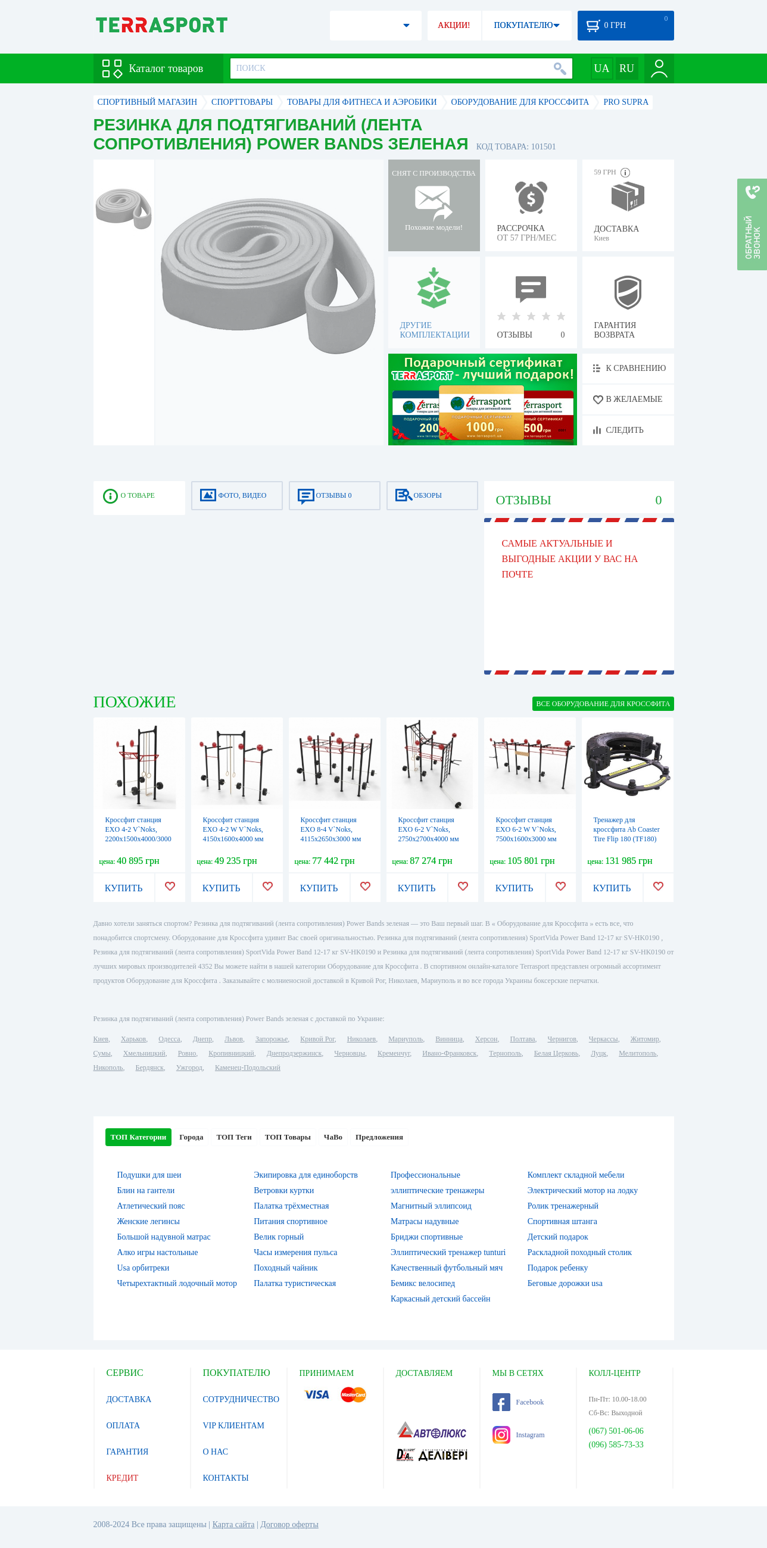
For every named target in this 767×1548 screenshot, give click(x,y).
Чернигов (562, 1039)
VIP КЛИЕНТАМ (234, 1425)
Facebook (518, 1402)
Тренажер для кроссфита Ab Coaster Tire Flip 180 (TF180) (627, 829)
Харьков (133, 1039)
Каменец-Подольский (247, 1067)
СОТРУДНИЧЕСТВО (241, 1399)
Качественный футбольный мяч (447, 1267)
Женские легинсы (148, 1221)
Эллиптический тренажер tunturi (448, 1252)
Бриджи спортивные (427, 1236)
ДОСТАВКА (129, 1399)
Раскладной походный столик (580, 1252)
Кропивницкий (231, 1053)
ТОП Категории (139, 1136)
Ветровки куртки (284, 1190)
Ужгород (189, 1067)
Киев (100, 1039)
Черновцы (349, 1053)
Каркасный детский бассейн (441, 1298)
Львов (234, 1039)
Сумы (102, 1053)
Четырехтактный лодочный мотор (177, 1283)
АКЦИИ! (454, 25)
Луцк (598, 1053)
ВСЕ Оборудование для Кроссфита (603, 704)
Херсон (486, 1039)
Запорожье (271, 1039)
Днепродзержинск (294, 1053)
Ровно (187, 1053)
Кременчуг (394, 1053)
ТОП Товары (288, 1136)
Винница (448, 1039)
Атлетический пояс (151, 1205)
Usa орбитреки (143, 1267)
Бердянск (150, 1067)
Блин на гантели (146, 1190)
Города (191, 1136)
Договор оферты (289, 1524)
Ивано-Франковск (449, 1053)
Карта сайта (234, 1524)
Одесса (169, 1039)
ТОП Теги (233, 1136)
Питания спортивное (291, 1221)
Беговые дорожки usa (565, 1283)
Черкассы (603, 1039)
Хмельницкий (144, 1053)
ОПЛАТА (124, 1425)
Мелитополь (637, 1053)
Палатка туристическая (295, 1283)
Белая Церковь (556, 1053)
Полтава (522, 1039)
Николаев (361, 1039)
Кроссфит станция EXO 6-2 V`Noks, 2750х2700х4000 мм (428, 829)
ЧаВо (333, 1136)
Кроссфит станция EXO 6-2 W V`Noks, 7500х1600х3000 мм (526, 829)
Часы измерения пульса (295, 1252)
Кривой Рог (317, 1039)
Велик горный (279, 1236)
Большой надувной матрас (164, 1236)
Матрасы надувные (425, 1221)
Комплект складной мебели (576, 1175)
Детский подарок (558, 1236)
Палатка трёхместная (291, 1205)
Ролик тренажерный (563, 1205)
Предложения (379, 1136)
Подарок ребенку (558, 1267)
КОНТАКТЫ (226, 1478)
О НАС (215, 1451)
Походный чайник (285, 1267)
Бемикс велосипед (423, 1283)
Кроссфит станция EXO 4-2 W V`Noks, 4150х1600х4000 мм (233, 829)
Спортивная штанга (562, 1221)
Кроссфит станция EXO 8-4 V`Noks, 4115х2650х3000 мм (331, 829)
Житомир (645, 1039)
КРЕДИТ (123, 1478)
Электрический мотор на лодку (583, 1190)
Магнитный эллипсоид (431, 1205)
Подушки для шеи (149, 1175)
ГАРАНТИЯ (128, 1451)
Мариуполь (405, 1039)
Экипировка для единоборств (306, 1175)
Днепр (202, 1039)
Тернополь (505, 1053)
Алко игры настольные (157, 1252)
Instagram (518, 1435)
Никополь (108, 1067)
